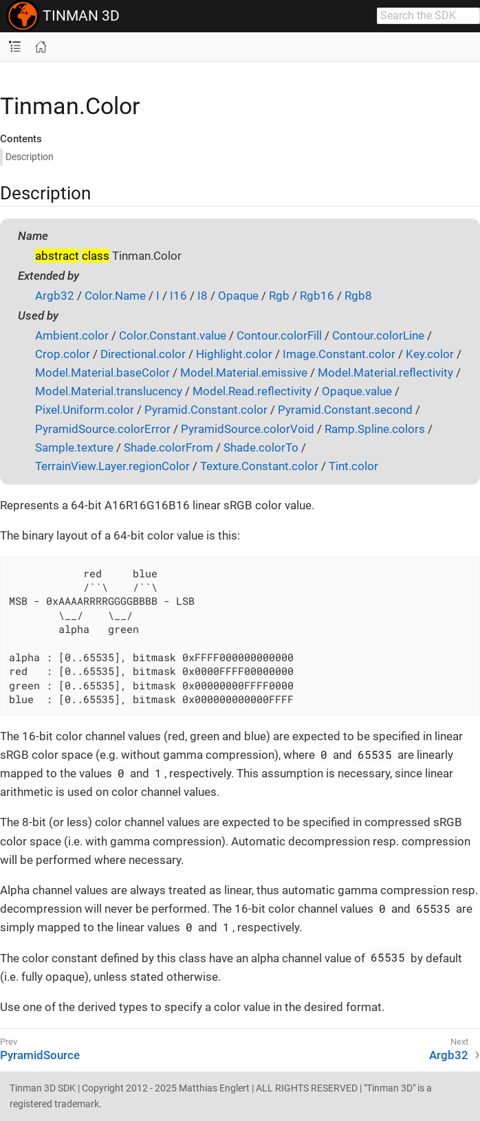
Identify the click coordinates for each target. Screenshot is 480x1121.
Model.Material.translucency (108, 391)
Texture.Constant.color (259, 466)
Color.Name (115, 295)
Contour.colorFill (279, 335)
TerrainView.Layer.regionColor (112, 466)
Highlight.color (234, 354)
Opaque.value (357, 391)
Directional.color (143, 354)
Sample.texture (74, 447)
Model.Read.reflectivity (252, 391)
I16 (178, 295)
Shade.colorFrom (168, 447)
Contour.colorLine (378, 335)
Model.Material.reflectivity (385, 372)
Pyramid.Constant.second (345, 410)
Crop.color (62, 354)
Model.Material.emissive (243, 372)
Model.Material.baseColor (102, 372)
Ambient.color (72, 335)
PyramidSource (40, 1055)
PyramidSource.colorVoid (247, 429)
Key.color (430, 354)
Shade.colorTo (260, 447)
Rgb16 (317, 295)
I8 (202, 295)
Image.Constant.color (339, 354)
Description (30, 156)
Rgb (279, 295)
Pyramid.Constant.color (206, 410)
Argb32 (54, 295)
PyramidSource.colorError (103, 429)
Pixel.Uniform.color (84, 410)
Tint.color (353, 466)
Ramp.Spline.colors (375, 429)
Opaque (238, 295)
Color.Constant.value (172, 335)
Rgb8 (358, 295)
